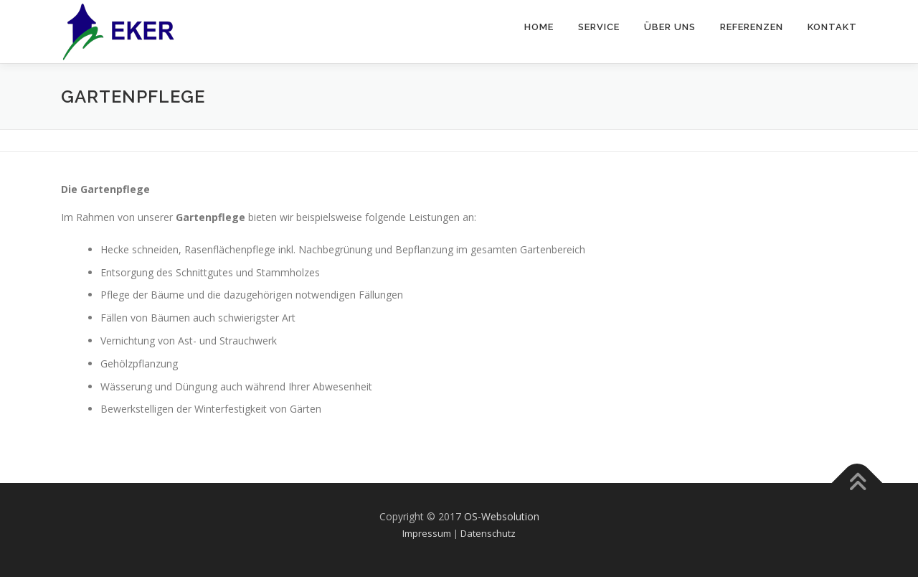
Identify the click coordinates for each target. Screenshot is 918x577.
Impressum (426, 533)
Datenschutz (488, 533)
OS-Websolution (501, 516)
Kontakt (832, 27)
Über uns (670, 27)
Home (539, 27)
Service (599, 27)
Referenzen (751, 27)
